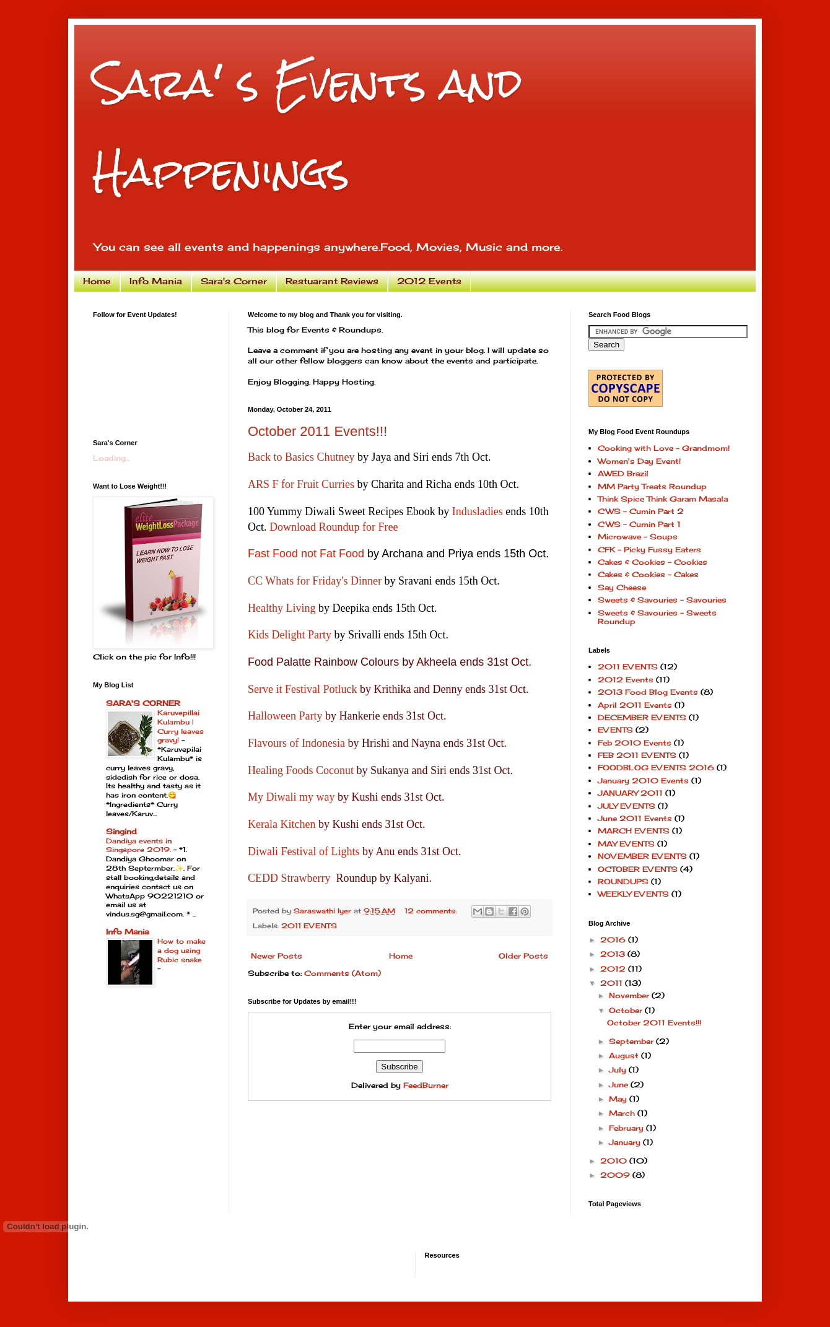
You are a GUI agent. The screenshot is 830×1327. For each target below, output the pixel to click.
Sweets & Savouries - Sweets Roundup (657, 617)
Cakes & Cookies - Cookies (652, 562)
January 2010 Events (643, 780)
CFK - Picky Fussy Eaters (649, 549)
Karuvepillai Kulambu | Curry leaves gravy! (180, 726)
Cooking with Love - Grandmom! (664, 448)
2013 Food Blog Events (648, 692)
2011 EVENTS (309, 925)
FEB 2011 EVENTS (637, 755)
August (625, 1055)
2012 (614, 968)
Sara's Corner (234, 281)
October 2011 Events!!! (317, 431)
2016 (614, 939)
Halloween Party (285, 716)
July (619, 1069)
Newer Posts (276, 955)
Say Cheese (622, 587)
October (627, 1010)
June (620, 1084)
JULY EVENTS (626, 806)
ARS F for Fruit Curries (301, 484)
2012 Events (429, 281)
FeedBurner (425, 1085)
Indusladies (477, 511)
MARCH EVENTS (634, 830)
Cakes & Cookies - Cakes (648, 574)
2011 (612, 983)
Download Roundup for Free (333, 527)
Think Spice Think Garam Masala (663, 498)
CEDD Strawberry (289, 878)
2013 (613, 954)
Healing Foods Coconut (301, 770)
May (619, 1098)
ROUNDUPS (623, 881)
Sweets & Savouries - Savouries (662, 599)
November (630, 995)
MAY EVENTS (626, 843)
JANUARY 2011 (630, 793)
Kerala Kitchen (281, 824)
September (632, 1041)
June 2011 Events (635, 818)
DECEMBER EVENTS (642, 717)
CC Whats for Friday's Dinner (315, 581)
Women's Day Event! (639, 461)
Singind (121, 831)
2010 (614, 1160)
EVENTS (615, 729)
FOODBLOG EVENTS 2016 (656, 767)
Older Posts (523, 955)
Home (97, 281)
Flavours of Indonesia (296, 743)
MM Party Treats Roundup (652, 486)
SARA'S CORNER (143, 703)
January (626, 1142)
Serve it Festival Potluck (302, 689)
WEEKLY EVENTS (633, 893)
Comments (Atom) (342, 973)
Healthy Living (281, 608)
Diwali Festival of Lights (303, 851)
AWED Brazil (623, 473)
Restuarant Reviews (332, 281)
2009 (616, 1175)
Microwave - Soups (638, 536)
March (623, 1113)
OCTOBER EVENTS (638, 869)
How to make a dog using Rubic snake (181, 950)
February (627, 1128)
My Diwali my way (291, 797)
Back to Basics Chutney (301, 457)
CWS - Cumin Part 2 (641, 511)
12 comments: (431, 911)
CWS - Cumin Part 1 (639, 524)
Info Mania (155, 281)
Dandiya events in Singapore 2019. (139, 846)
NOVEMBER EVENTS (642, 856)
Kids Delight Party (289, 635)
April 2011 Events (635, 705)
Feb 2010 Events (634, 742)
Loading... (111, 458)
